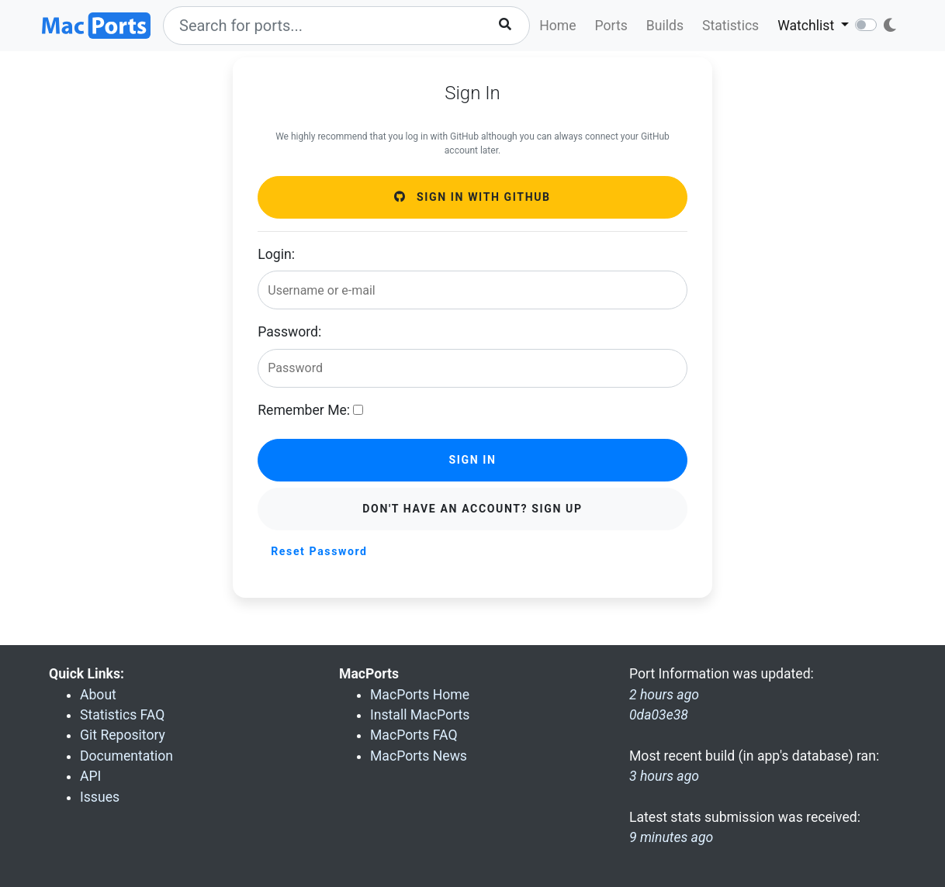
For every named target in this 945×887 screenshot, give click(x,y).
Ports (611, 25)
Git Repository (122, 735)
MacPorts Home (419, 694)
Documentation (126, 756)
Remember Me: (304, 410)
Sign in (472, 460)
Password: (289, 332)
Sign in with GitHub (472, 197)
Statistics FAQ (122, 715)
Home (557, 25)
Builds (665, 25)
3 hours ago (664, 776)
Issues (99, 797)
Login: (276, 254)
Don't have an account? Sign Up (472, 508)
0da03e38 (658, 715)
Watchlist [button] (807, 25)
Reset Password (319, 551)
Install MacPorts (419, 715)
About (98, 694)
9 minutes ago (671, 837)
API (90, 776)
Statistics (730, 25)
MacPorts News (418, 756)
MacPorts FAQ (414, 735)
